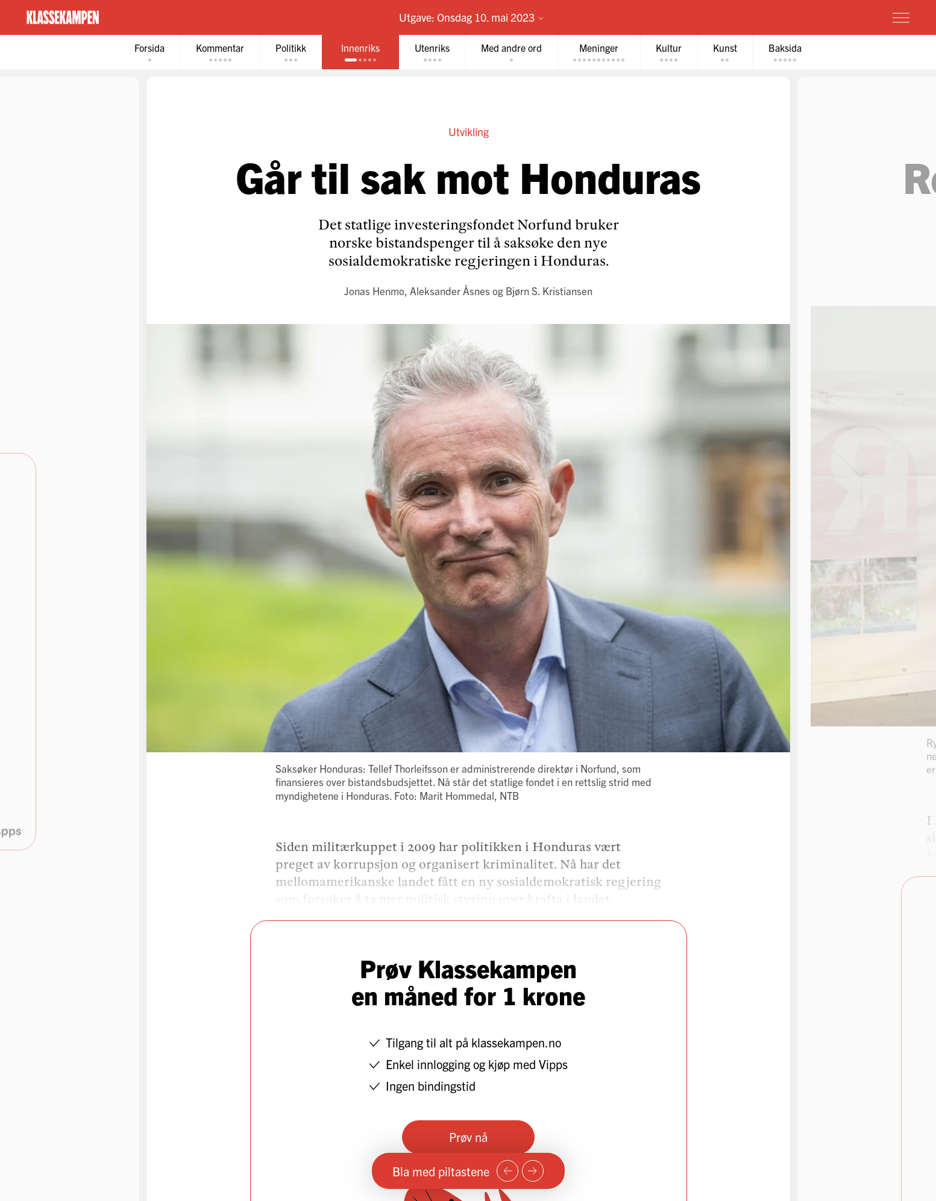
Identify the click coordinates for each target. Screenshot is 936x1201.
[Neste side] (533, 1171)
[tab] (149, 52)
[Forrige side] (507, 1171)
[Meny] (901, 17)
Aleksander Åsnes (450, 290)
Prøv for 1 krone (829, 17)
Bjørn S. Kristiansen (549, 290)
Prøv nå (468, 1136)
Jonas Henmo (374, 290)
